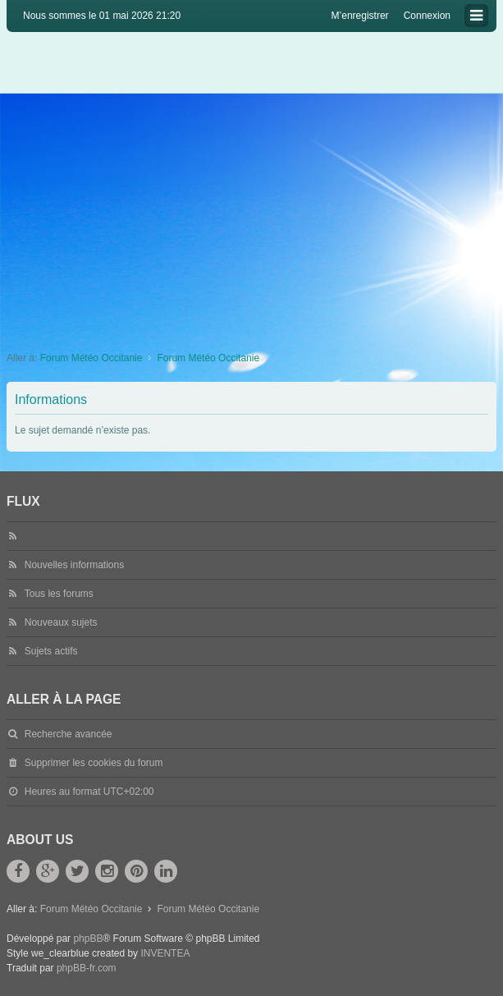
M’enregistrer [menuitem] (360, 15)
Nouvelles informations (74, 565)
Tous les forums (59, 593)
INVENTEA (165, 953)
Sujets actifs (51, 651)
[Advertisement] (251, 217)
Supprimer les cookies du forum (94, 763)
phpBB (88, 938)
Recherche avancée (68, 734)
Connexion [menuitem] (427, 15)
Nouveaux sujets (61, 622)
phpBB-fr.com (87, 968)
